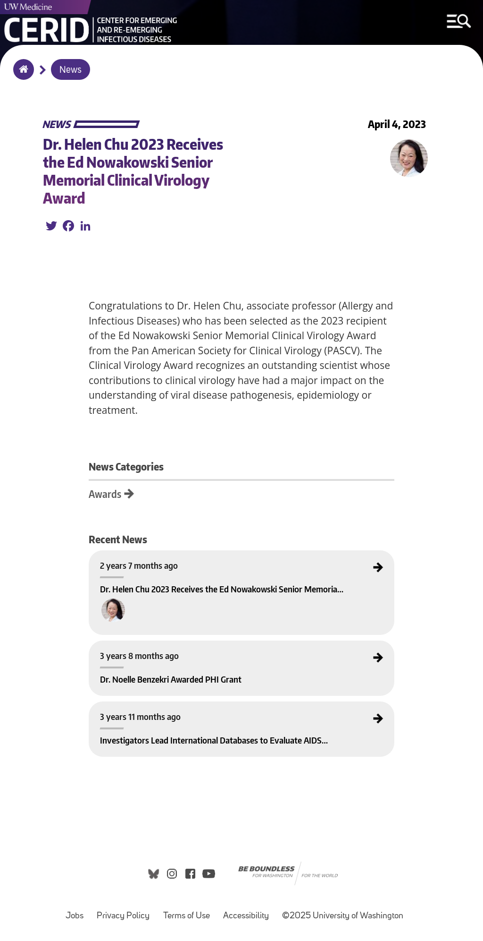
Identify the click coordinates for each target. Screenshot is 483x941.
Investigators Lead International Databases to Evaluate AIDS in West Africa (174, 709)
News (70, 70)
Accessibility (249, 911)
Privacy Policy (126, 911)
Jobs (77, 911)
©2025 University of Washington (342, 916)
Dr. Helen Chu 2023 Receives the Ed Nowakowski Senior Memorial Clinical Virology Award (191, 558)
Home (21, 75)
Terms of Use (189, 911)
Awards (105, 494)
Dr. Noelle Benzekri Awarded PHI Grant (136, 648)
